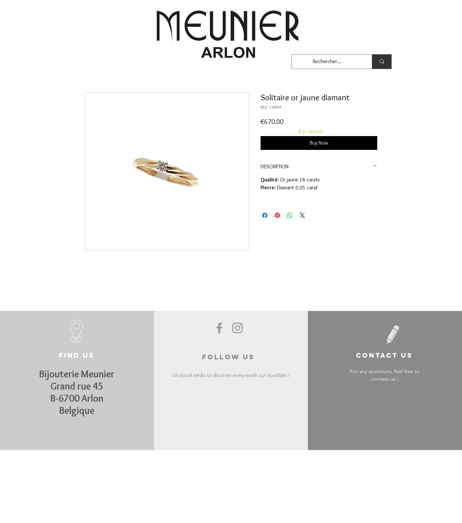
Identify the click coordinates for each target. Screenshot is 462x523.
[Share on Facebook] (265, 215)
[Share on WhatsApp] (290, 215)
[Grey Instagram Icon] (237, 328)
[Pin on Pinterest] (277, 215)
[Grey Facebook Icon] (219, 328)
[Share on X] (302, 215)
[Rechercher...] (327, 62)
